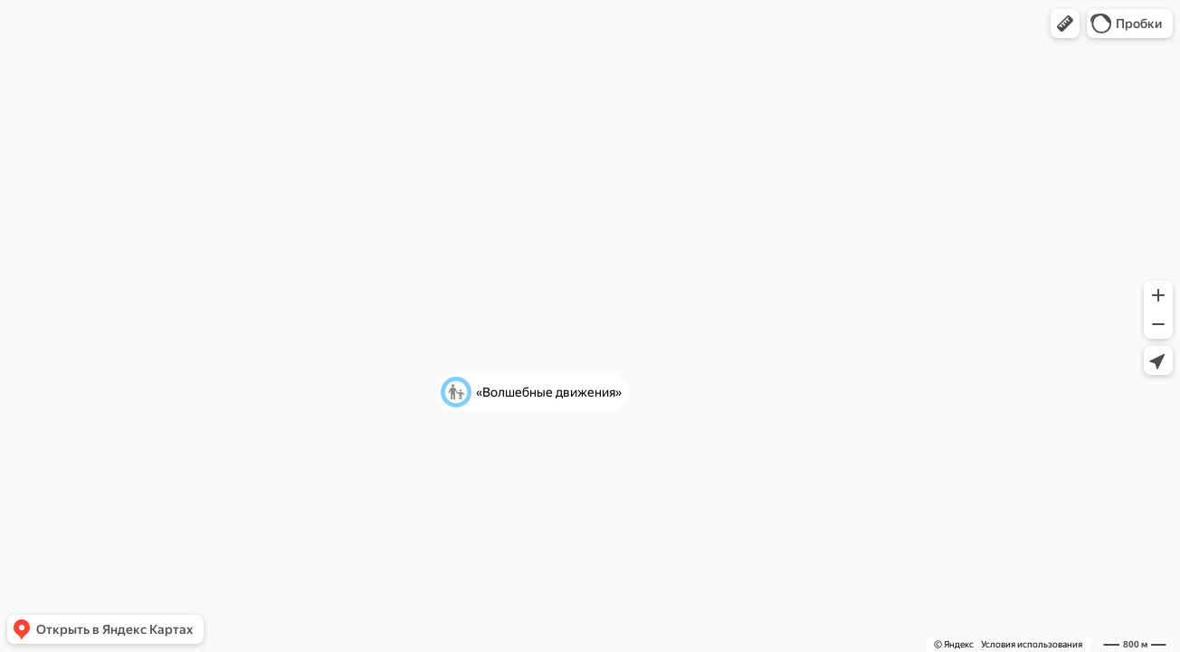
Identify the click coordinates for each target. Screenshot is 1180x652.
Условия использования (1031, 644)
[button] (1065, 23)
